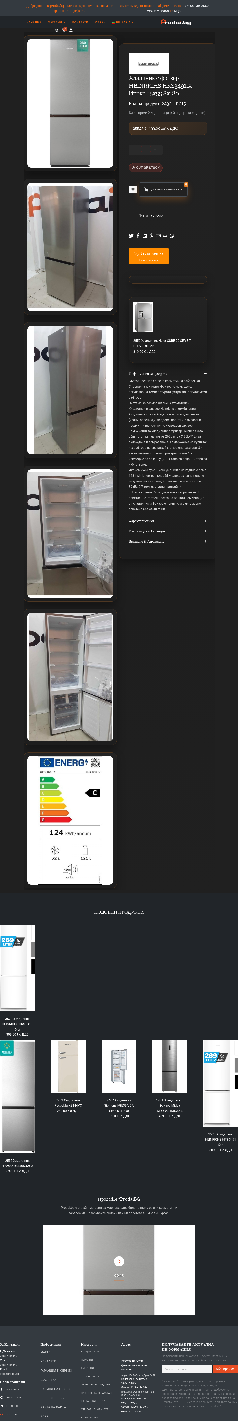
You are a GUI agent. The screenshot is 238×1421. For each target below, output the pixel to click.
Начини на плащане (58, 1389)
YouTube (9, 1414)
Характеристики (168, 521)
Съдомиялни (90, 1376)
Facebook (9, 1389)
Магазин (48, 1352)
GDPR (45, 1416)
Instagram (10, 1397)
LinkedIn (9, 1405)
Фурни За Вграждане (95, 1384)
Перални (87, 1359)
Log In (178, 10)
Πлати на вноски (151, 215)
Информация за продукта (168, 374)
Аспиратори (89, 1417)
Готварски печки (93, 1401)
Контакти (49, 1361)
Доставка (49, 1379)
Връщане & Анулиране (168, 541)
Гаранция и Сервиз (56, 1370)
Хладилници (90, 1351)
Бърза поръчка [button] (148, 253)
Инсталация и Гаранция (168, 531)
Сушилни (87, 1368)
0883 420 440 (8, 1355)
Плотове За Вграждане (97, 1393)
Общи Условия (53, 1398)
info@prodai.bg (9, 1373)
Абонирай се (225, 1369)
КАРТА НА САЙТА (53, 1407)
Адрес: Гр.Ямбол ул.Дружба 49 (138, 1375)
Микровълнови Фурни (96, 1409)
